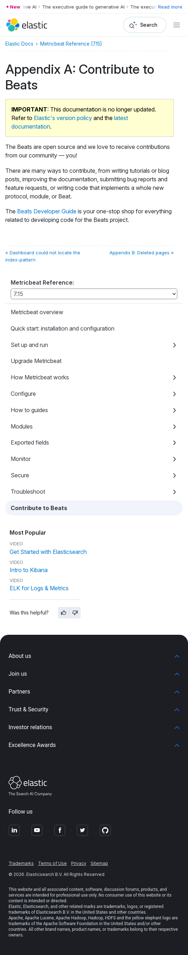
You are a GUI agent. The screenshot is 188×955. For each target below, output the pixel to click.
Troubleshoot (28, 491)
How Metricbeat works (40, 377)
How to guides (29, 410)
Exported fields (30, 442)
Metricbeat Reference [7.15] (71, 44)
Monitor (21, 458)
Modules (22, 426)
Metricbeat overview (37, 312)
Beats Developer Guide (46, 211)
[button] (94, 656)
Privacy (78, 863)
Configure (23, 393)
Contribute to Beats (39, 508)
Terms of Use (52, 863)
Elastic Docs (19, 44)
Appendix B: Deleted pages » (141, 252)
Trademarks (21, 863)
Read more (170, 7)
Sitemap (99, 863)
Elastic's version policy (63, 117)
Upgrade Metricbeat (36, 360)
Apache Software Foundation (70, 923)
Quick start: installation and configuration (62, 328)
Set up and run (29, 344)
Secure (20, 475)
